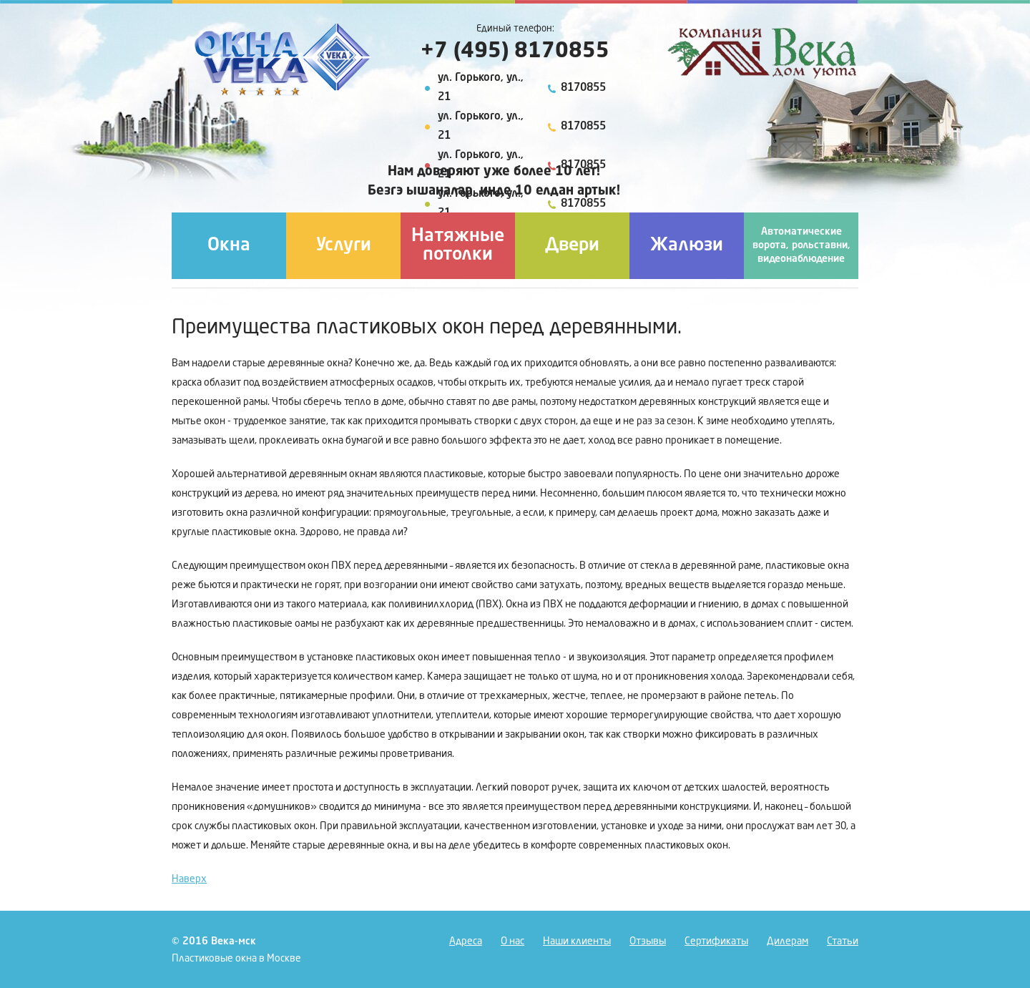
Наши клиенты (577, 941)
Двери (572, 246)
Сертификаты (716, 941)
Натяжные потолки (457, 246)
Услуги (343, 246)
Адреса (465, 941)
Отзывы (647, 941)
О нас (512, 941)
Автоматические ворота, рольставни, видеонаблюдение (801, 245)
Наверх (189, 879)
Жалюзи (686, 246)
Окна (228, 246)
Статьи (842, 941)
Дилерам (787, 941)
